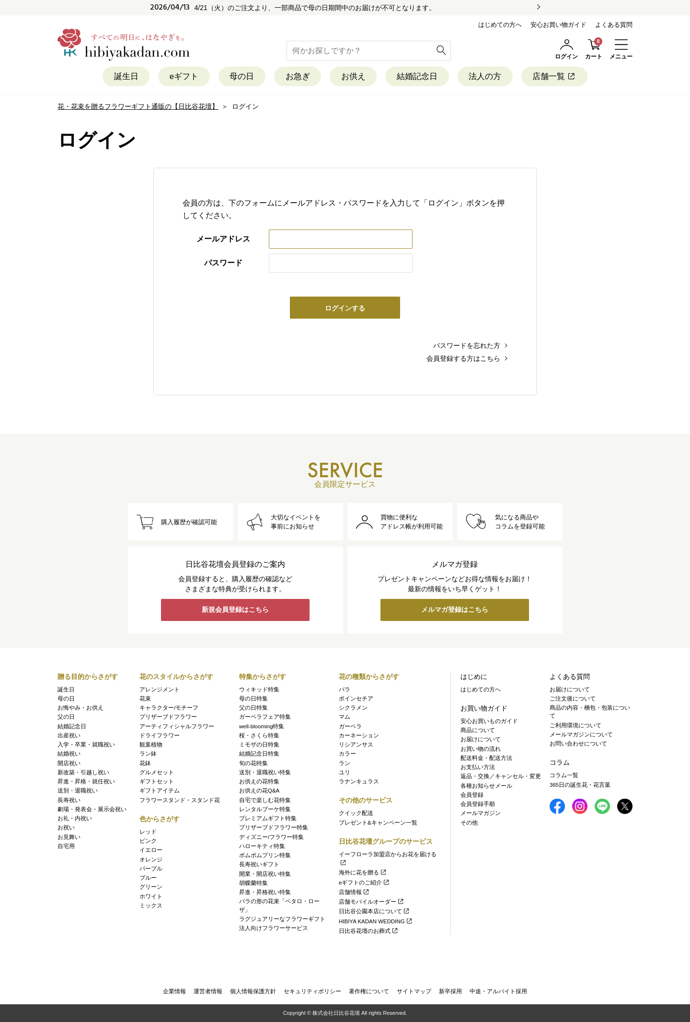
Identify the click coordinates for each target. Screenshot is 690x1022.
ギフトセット (156, 781)
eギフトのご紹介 (364, 882)
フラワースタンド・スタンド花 (179, 800)
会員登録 (471, 795)
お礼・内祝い (75, 818)
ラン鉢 (148, 754)
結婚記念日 (417, 76)
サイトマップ (414, 991)
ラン (344, 763)
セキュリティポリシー (312, 991)
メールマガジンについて (581, 734)
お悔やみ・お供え (81, 708)
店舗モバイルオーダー (371, 902)
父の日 (66, 717)
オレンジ (150, 859)
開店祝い (69, 763)
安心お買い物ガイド (558, 24)
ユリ (344, 772)
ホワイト (150, 896)
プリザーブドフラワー (168, 717)
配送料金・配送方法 (486, 758)
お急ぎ (297, 76)
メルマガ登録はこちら (454, 610)
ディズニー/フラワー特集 (271, 837)
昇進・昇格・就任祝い (86, 781)
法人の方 (486, 76)
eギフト (183, 76)
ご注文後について (573, 698)
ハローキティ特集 (262, 846)
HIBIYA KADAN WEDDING (376, 921)
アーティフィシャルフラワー (176, 726)
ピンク (148, 841)
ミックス (150, 905)
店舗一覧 (555, 76)
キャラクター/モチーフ (168, 708)
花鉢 (145, 763)
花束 (145, 698)
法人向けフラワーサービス (273, 928)
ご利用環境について (575, 725)
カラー (347, 754)
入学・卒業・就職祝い (86, 744)
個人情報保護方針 (253, 991)
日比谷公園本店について (374, 912)
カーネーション (359, 735)
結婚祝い (69, 754)
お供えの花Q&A (259, 791)
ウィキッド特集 (259, 689)
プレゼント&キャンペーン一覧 (378, 823)
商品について (477, 730)
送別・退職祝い (78, 791)
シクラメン (353, 708)
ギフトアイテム (159, 791)
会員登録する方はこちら (463, 358)
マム (344, 717)
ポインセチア (356, 698)
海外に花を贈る (363, 873)
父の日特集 (253, 708)
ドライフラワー (159, 735)
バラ (344, 689)
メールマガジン (480, 813)
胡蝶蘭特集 (253, 883)
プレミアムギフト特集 (268, 818)
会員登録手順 (477, 804)
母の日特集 (253, 698)
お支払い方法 (477, 767)
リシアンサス (356, 744)
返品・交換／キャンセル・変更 (500, 777)
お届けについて (480, 740)
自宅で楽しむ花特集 (265, 800)
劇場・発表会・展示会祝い (92, 809)
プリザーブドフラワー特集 (273, 828)
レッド (148, 832)
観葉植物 (150, 744)
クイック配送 (356, 813)
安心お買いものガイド (489, 721)
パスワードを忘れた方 (466, 345)
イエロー (150, 850)
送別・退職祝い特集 (265, 772)
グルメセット (156, 772)
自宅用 (66, 846)
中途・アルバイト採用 (498, 991)
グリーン (150, 887)
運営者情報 (208, 991)
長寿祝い (69, 800)
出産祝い (69, 735)
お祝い (66, 828)
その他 (469, 823)
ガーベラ (350, 726)
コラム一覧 (564, 776)
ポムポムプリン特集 (265, 855)
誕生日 (125, 76)
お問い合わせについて (578, 743)
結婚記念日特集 (259, 754)
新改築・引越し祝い (83, 772)
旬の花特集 (253, 763)
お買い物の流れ (480, 749)
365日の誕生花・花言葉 (580, 785)
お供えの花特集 (259, 781)
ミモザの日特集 (259, 744)
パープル (150, 869)
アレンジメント (159, 689)
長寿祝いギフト (259, 865)
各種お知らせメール (486, 786)
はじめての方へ (500, 24)
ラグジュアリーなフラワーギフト (282, 919)
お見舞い (69, 837)
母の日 (241, 76)
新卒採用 (450, 991)
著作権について (369, 991)
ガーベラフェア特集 (265, 717)
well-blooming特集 (261, 726)
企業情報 (174, 991)
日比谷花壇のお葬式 (369, 931)
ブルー (148, 878)
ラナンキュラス (359, 781)
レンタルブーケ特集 (265, 809)
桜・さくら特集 (259, 735)
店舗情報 (354, 892)
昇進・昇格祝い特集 (265, 892)
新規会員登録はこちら (235, 610)
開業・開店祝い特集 (265, 874)
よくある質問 (613, 24)
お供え (353, 76)
